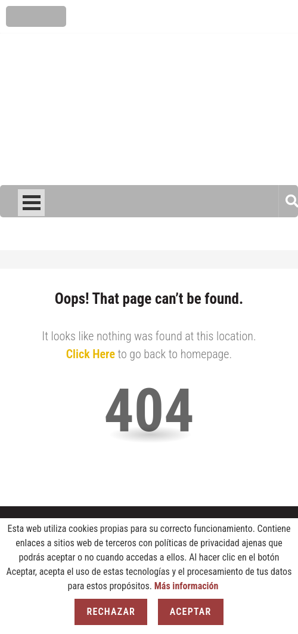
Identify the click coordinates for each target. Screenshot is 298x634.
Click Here (90, 354)
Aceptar (191, 611)
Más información (186, 586)
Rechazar (110, 611)
